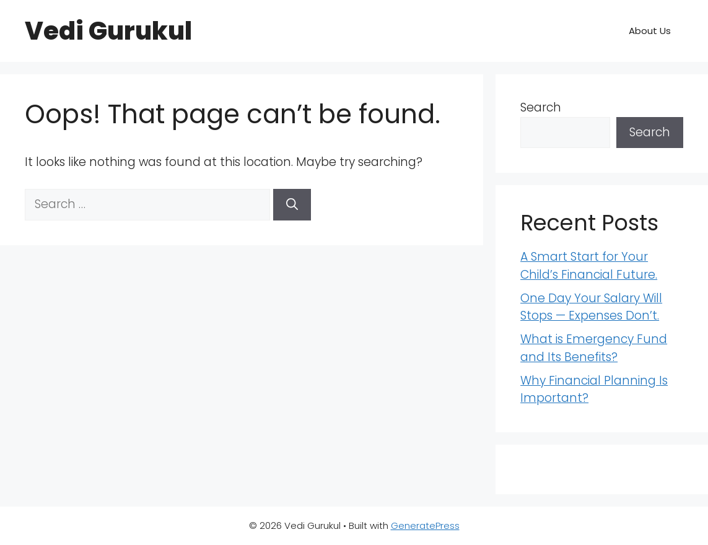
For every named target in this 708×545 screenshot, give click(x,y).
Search (540, 107)
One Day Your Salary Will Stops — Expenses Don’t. (591, 307)
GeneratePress (425, 525)
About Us (650, 30)
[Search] (292, 204)
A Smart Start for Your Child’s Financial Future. (588, 265)
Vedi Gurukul (108, 31)
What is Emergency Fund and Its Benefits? (593, 348)
